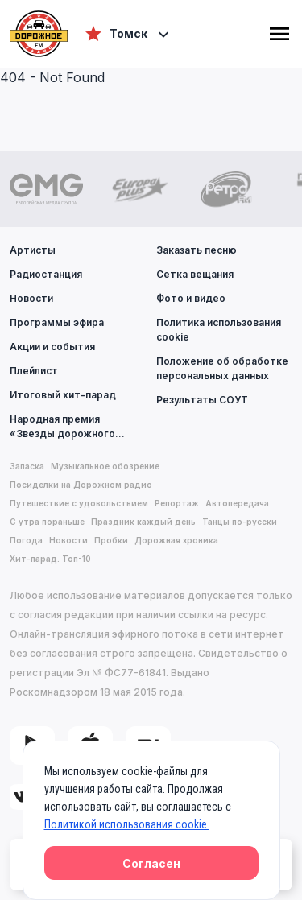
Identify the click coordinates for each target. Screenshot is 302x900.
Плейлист (34, 371)
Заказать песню (196, 250)
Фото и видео (190, 298)
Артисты (33, 250)
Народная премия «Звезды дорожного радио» (78, 426)
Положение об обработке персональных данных (222, 368)
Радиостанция (46, 274)
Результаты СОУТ (202, 400)
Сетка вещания (195, 274)
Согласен (151, 863)
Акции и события (52, 347)
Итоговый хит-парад (63, 395)
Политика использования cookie (218, 329)
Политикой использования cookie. (126, 824)
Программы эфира (57, 322)
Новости (31, 298)
